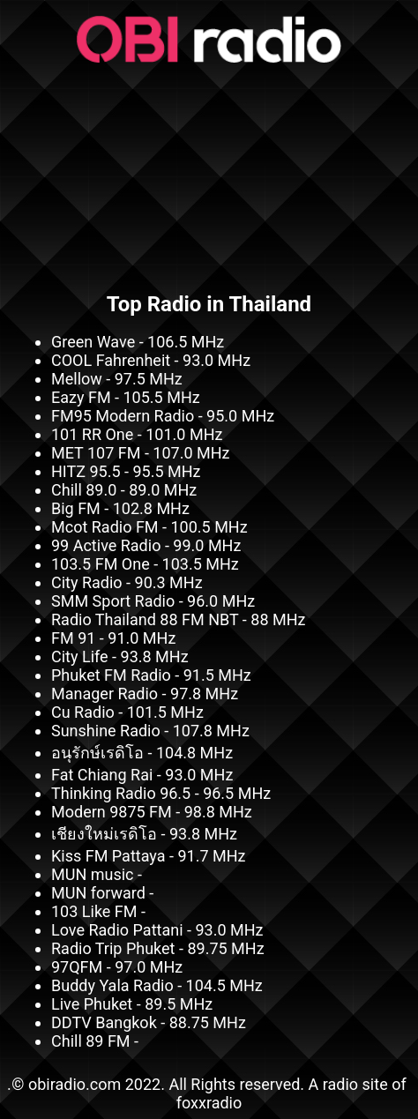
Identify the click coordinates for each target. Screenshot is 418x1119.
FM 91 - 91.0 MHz (113, 638)
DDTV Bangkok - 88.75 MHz (148, 1022)
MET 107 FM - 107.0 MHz (140, 453)
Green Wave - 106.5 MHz (137, 341)
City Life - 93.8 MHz (120, 656)
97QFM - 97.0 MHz (117, 967)
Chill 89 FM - (94, 1041)
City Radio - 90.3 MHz (127, 582)
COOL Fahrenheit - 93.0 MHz (150, 360)
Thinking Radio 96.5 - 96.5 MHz (161, 793)
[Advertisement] (209, 172)
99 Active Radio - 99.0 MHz (146, 545)
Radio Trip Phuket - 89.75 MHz (158, 948)
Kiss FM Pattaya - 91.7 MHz (148, 856)
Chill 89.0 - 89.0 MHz (124, 490)
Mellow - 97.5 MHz (117, 378)
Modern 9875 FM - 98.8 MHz (151, 811)
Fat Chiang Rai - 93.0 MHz (142, 774)
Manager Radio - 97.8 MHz (144, 693)
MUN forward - (102, 893)
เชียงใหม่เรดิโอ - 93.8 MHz (144, 833)
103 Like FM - (98, 911)
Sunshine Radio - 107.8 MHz (150, 730)
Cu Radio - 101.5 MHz (127, 712)
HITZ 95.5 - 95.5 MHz (126, 471)
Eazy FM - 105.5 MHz (125, 397)
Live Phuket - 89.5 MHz (132, 1004)
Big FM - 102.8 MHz (120, 508)
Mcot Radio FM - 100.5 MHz (149, 527)
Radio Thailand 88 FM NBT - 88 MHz (178, 619)
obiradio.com (74, 1084)
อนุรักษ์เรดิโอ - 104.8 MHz (142, 752)
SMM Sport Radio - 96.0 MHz (153, 601)
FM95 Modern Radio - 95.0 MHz (162, 416)
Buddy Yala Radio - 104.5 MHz (157, 985)
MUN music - (96, 874)
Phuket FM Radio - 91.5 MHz (151, 675)
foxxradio (209, 1102)
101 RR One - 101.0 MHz (136, 434)
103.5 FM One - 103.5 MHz (145, 564)
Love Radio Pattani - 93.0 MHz (157, 930)
